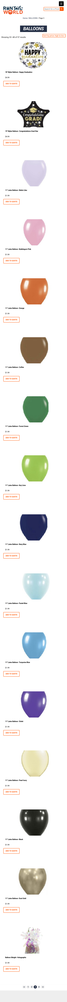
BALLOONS (33, 18)
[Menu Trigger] (61, 3)
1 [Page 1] (28, 987)
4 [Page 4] (38, 987)
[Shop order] (54, 35)
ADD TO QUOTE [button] (11, 84)
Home (25, 18)
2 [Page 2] (31, 987)
